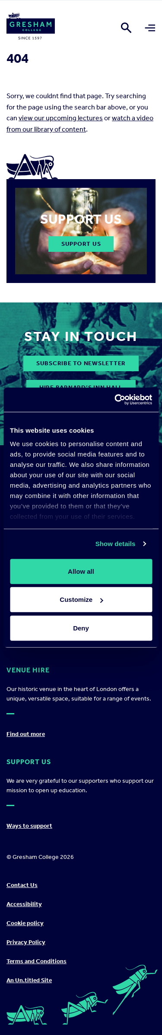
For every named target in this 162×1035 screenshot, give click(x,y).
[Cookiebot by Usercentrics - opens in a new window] (115, 399)
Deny (81, 627)
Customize (81, 599)
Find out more (25, 734)
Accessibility (24, 904)
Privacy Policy (25, 942)
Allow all (81, 571)
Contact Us (22, 885)
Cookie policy (25, 923)
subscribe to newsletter (81, 363)
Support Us (81, 244)
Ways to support (29, 825)
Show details (115, 543)
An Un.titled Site (29, 980)
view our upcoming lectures (61, 118)
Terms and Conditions (36, 961)
